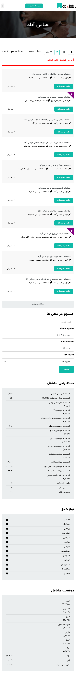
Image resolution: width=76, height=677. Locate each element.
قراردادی (38, 555)
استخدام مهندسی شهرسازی (58, 471)
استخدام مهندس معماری (36, 100)
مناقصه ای (38, 569)
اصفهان (66, 608)
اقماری (38, 519)
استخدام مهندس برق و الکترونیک (31, 169)
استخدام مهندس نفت (60, 462)
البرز (68, 616)
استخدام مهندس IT (40, 123)
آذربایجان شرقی (63, 664)
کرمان (67, 640)
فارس (67, 632)
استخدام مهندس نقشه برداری (57, 466)
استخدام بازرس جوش (60, 393)
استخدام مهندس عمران (39, 260)
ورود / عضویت (34, 5)
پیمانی (38, 528)
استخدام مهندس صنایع (39, 191)
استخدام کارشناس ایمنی (59, 402)
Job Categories (66, 328)
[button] (2, 6)
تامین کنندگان (63, 483)
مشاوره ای (38, 564)
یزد (68, 656)
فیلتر (48, 52)
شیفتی (38, 546)
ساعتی (38, 542)
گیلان (67, 648)
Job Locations (67, 341)
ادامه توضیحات (63, 86)
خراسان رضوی (64, 624)
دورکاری (38, 537)
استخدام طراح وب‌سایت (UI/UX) (56, 398)
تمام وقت (38, 533)
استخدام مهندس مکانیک (38, 77)
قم (68, 660)
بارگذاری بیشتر (38, 304)
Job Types (69, 355)
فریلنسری (38, 551)
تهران (67, 601)
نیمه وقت (38, 573)
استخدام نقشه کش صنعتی (58, 475)
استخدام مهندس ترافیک (59, 426)
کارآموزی (38, 560)
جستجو (66, 369)
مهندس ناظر (64, 492)
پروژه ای (38, 524)
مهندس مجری (64, 487)
